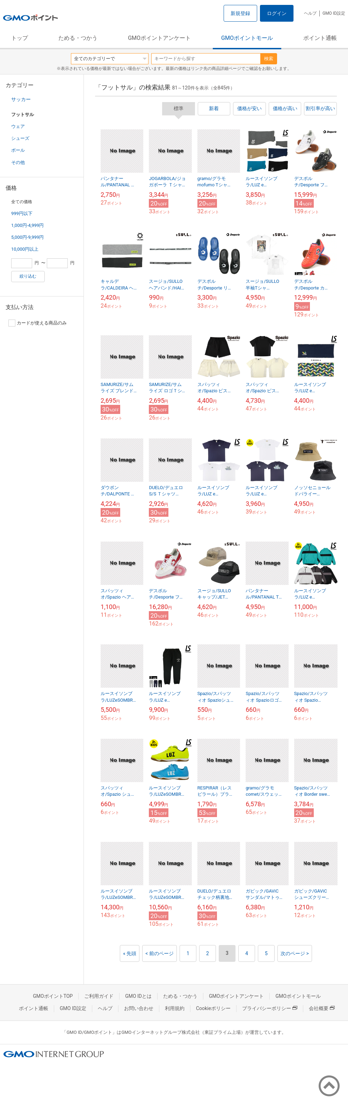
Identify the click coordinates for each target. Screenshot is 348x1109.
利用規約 (174, 1008)
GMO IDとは (138, 996)
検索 (268, 58)
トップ (19, 38)
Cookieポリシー (213, 1008)
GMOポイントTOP (53, 996)
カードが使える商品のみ (37, 323)
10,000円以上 (24, 249)
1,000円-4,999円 (27, 225)
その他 (18, 162)
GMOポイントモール (247, 38)
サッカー (21, 99)
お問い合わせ (138, 1008)
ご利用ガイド (99, 996)
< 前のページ (159, 953)
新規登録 (240, 13)
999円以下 (21, 213)
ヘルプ (310, 13)
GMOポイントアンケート (159, 38)
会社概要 (322, 1008)
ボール (18, 150)
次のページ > (295, 953)
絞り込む (28, 276)
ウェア (18, 126)
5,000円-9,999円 (27, 237)
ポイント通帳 (320, 38)
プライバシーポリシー (269, 1008)
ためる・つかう (77, 38)
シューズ (20, 138)
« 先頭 (129, 953)
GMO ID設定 (333, 13)
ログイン (277, 13)
